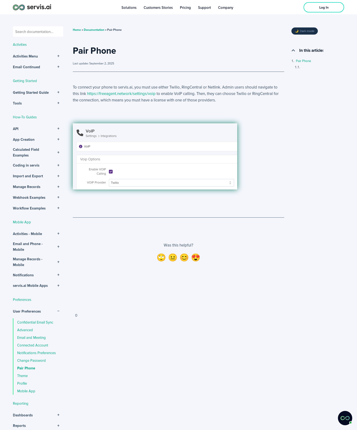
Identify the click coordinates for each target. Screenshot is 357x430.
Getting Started (25, 81)
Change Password (31, 360)
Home (77, 29)
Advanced (25, 330)
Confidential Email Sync (35, 322)
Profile (22, 383)
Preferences (22, 299)
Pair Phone (26, 368)
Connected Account (32, 345)
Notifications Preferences (36, 353)
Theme (22, 375)
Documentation (94, 29)
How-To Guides (25, 117)
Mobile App (22, 222)
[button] (293, 50)
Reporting (20, 403)
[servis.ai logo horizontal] (32, 7)
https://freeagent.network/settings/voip (121, 93)
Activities (20, 44)
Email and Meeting (31, 337)
